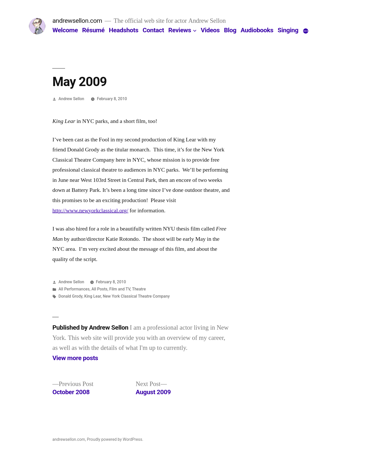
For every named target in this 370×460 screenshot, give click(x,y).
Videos (210, 30)
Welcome (65, 30)
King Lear (92, 296)
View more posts (75, 358)
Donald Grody (70, 296)
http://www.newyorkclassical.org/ (90, 210)
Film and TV (119, 289)
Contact (153, 30)
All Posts (99, 289)
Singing (288, 30)
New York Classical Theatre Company (136, 296)
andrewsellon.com (77, 20)
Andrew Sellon (71, 98)
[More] (306, 31)
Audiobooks (257, 30)
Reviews (179, 30)
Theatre (139, 289)
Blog (230, 30)
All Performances (73, 289)
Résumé (93, 30)
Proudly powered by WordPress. (115, 439)
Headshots (123, 30)
